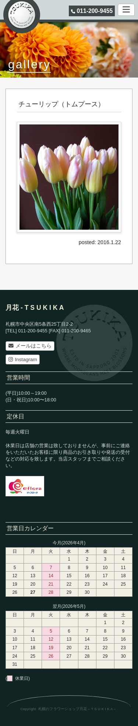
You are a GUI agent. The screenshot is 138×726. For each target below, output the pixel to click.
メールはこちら (30, 346)
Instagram (22, 359)
